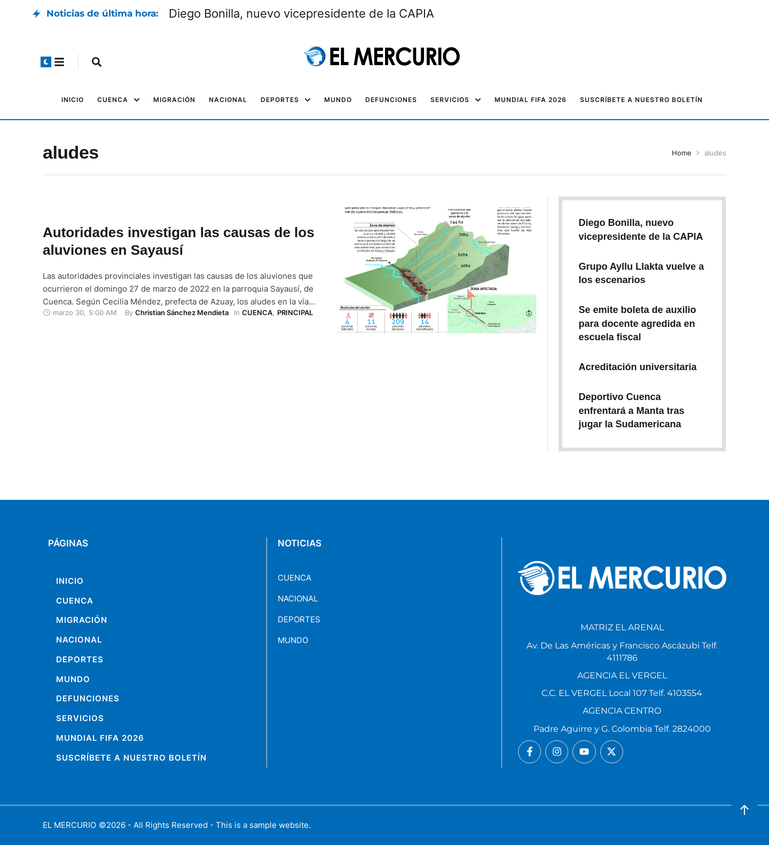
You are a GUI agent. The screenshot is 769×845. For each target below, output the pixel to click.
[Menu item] (72, 99)
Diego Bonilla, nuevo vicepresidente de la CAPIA (301, 13)
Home (682, 152)
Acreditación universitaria (637, 367)
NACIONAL (298, 598)
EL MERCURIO (69, 825)
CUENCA (294, 578)
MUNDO (293, 640)
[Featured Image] (436, 270)
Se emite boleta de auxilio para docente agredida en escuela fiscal (637, 323)
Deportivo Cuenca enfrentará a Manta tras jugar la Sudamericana (631, 410)
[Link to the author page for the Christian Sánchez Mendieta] (182, 312)
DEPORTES (299, 619)
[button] (46, 62)
